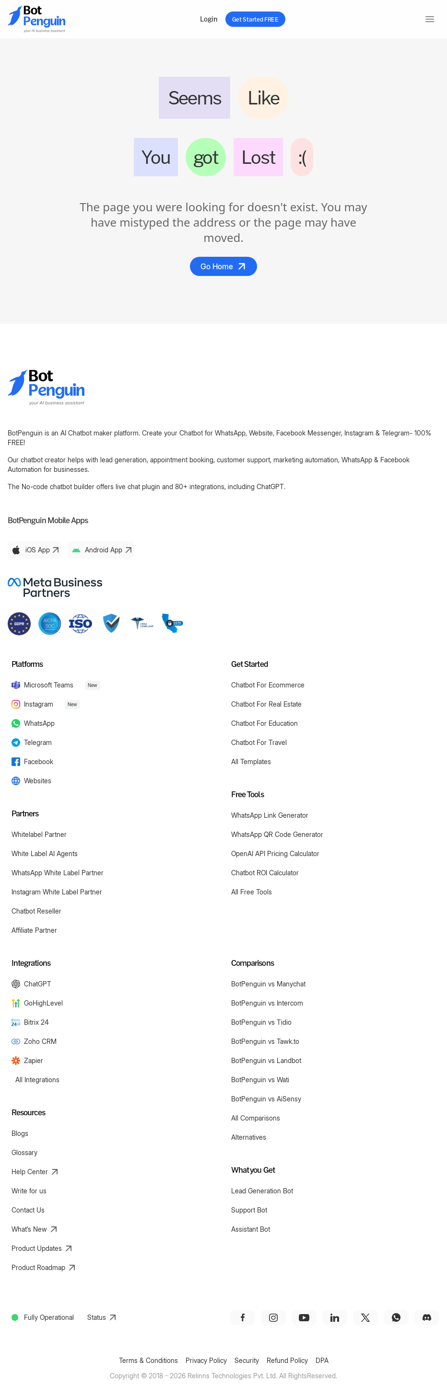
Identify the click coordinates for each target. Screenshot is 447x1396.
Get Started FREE (255, 19)
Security (247, 1360)
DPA (322, 1360)
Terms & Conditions (148, 1360)
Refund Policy (287, 1360)
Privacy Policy (206, 1360)
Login (208, 19)
